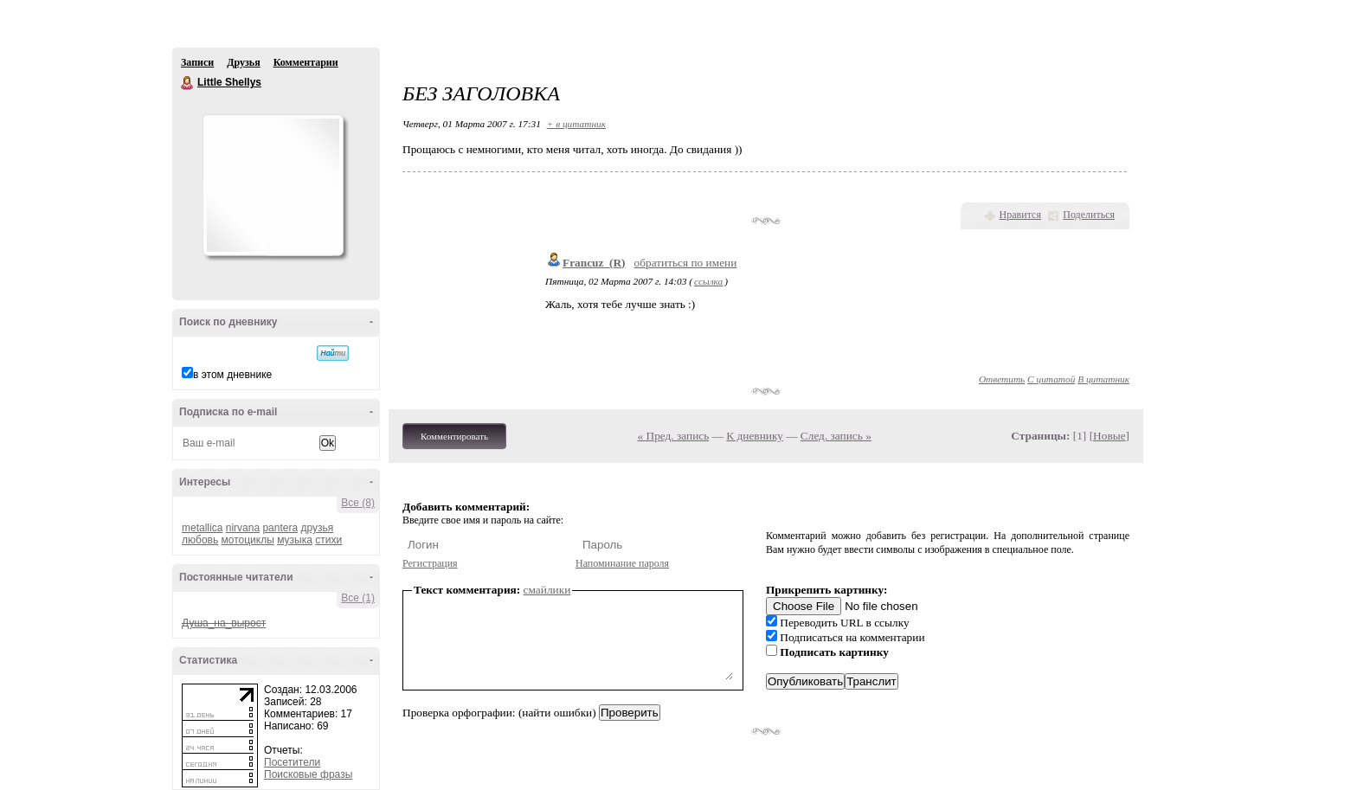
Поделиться (1089, 215)
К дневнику (754, 435)
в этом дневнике (232, 375)
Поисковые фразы (308, 774)
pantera (280, 528)
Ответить (1002, 379)
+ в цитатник (576, 124)
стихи (328, 540)
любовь (200, 540)
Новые (1109, 435)
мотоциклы (248, 540)
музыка (294, 540)
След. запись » (836, 435)
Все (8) (358, 503)
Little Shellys (188, 83)
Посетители (292, 762)
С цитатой (1051, 379)
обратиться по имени (685, 262)
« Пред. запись (674, 435)
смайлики (547, 589)
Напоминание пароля (622, 563)
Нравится (1020, 215)
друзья (316, 528)
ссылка (708, 281)
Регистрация (430, 563)
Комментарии (305, 62)
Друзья (243, 62)
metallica (202, 528)
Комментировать (454, 436)
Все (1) (358, 598)
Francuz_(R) (594, 262)
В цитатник (1103, 379)
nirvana (243, 528)
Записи (197, 62)
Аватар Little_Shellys (273, 185)
